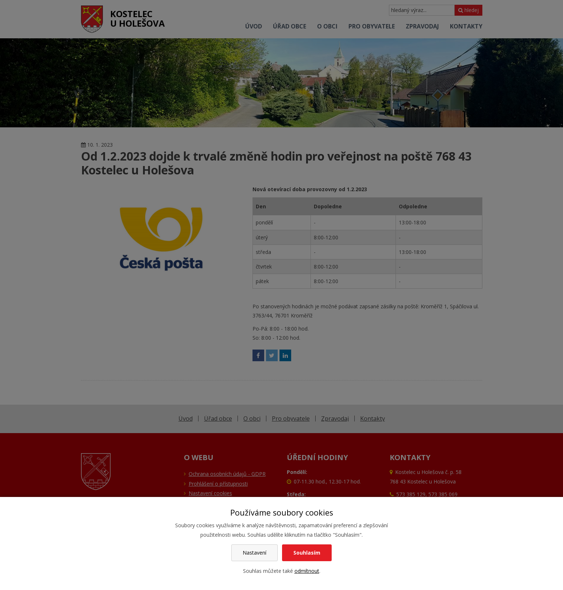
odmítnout (306, 570)
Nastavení (254, 552)
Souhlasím (306, 552)
